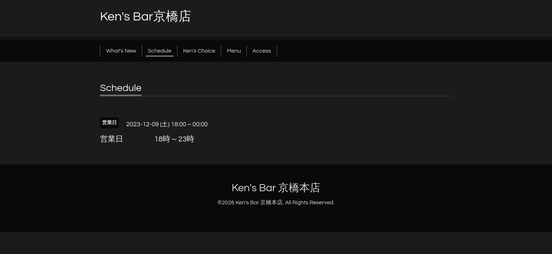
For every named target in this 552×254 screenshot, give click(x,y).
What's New (121, 51)
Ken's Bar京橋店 (145, 16)
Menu (234, 51)
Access (261, 51)
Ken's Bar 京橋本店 (276, 187)
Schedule (159, 51)
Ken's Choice (199, 51)
